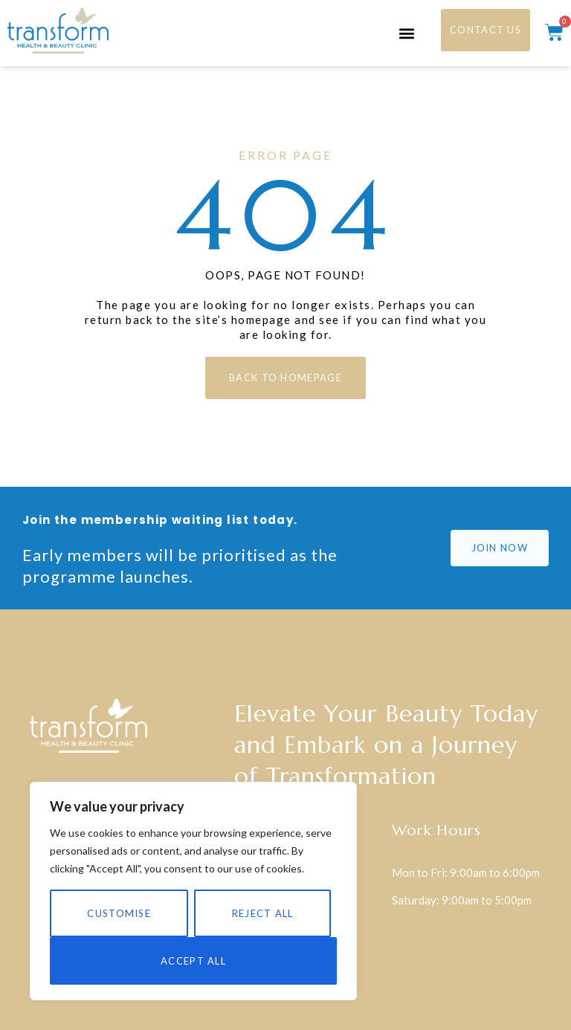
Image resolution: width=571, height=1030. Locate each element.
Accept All (193, 961)
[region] (193, 891)
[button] (406, 33)
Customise (119, 913)
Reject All (263, 913)
